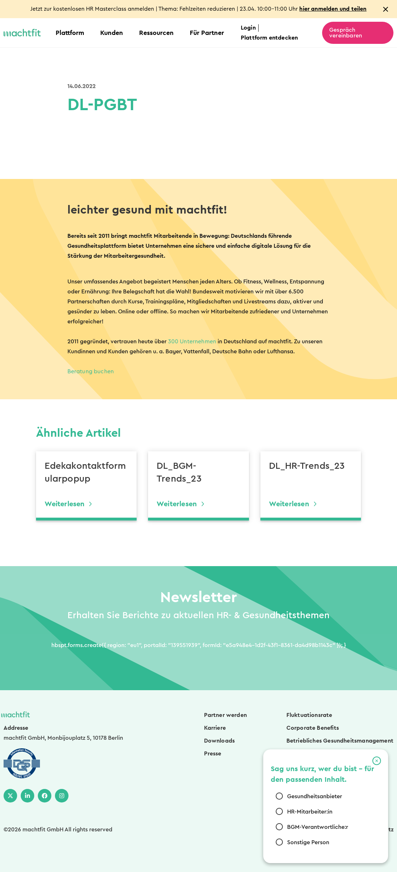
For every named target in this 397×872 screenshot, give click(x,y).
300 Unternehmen (192, 341)
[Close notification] (385, 9)
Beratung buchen (90, 371)
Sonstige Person (308, 842)
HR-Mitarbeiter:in (309, 812)
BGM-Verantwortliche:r (317, 827)
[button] (376, 760)
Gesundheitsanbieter (314, 796)
